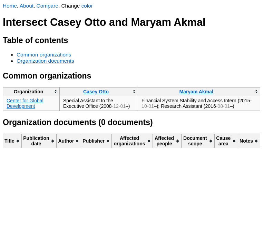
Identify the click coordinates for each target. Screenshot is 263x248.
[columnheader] (31, 91)
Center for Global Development (25, 103)
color (87, 6)
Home (10, 6)
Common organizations (44, 55)
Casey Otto (96, 91)
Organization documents (45, 61)
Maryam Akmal (196, 91)
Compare (47, 6)
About (26, 6)
